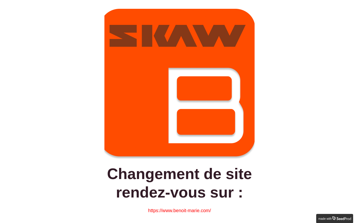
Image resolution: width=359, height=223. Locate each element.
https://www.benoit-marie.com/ (179, 210)
